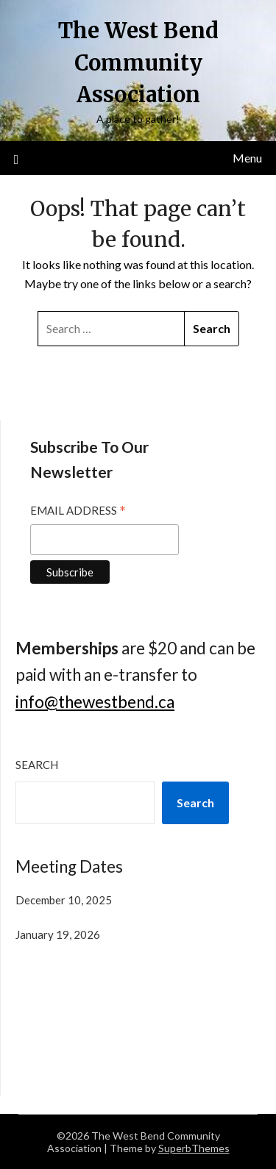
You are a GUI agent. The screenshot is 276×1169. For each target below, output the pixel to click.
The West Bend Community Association (138, 62)
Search (36, 764)
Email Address (78, 512)
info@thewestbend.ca (94, 702)
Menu (247, 158)
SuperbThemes (194, 1148)
